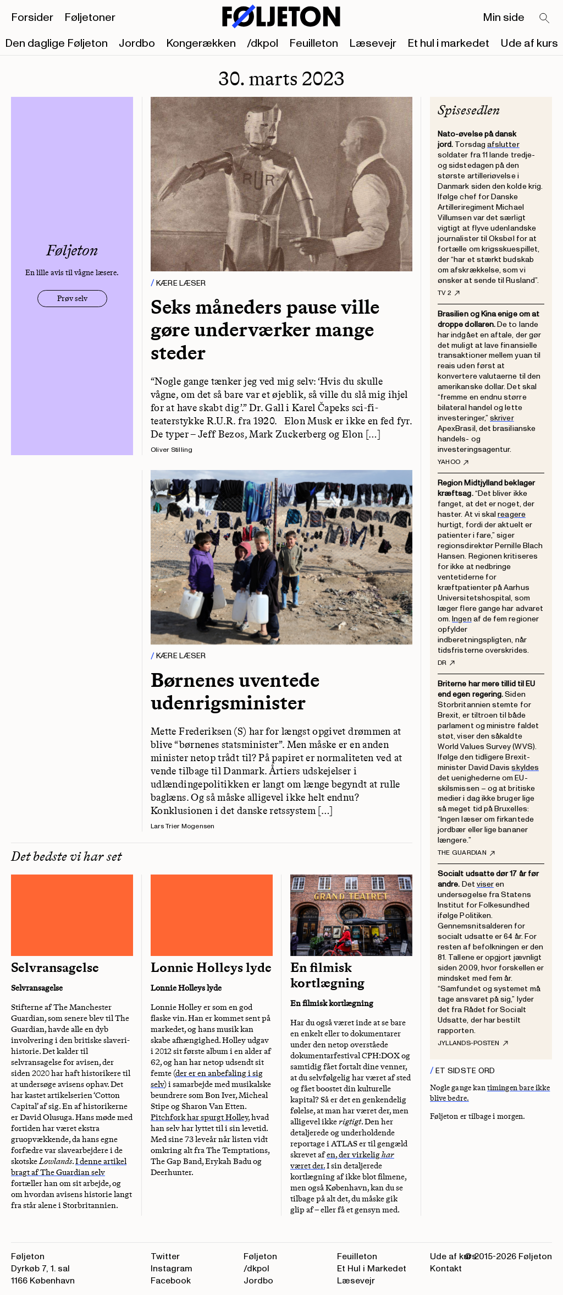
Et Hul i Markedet (371, 1269)
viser (485, 884)
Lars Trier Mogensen (183, 826)
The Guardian (466, 853)
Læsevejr (372, 43)
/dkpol (262, 43)
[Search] (545, 19)
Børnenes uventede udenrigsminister (235, 691)
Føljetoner (89, 17)
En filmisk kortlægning (327, 975)
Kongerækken (201, 43)
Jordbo (137, 43)
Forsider (32, 17)
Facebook (171, 1281)
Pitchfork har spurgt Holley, (200, 1117)
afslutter (503, 144)
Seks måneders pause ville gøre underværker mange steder (265, 329)
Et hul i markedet (448, 43)
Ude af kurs (529, 43)
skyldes (525, 767)
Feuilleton (313, 43)
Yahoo (453, 462)
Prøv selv (72, 298)
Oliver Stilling (172, 450)
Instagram (171, 1269)
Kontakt (446, 1269)
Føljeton (260, 1256)
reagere (512, 514)
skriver (502, 418)
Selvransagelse (55, 967)
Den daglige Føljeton (56, 43)
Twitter (165, 1256)
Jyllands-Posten (473, 1043)
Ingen (461, 619)
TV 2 (449, 293)
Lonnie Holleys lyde (211, 967)
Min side (504, 17)
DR (446, 663)
